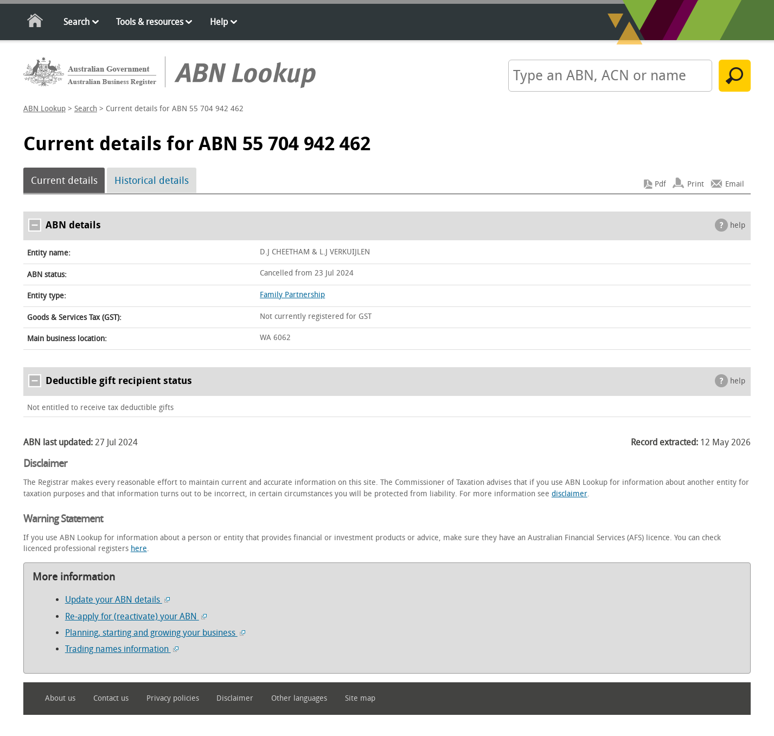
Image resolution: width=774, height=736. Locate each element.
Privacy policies (172, 698)
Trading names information (121, 649)
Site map (360, 698)
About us (60, 698)
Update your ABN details (117, 599)
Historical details (151, 181)
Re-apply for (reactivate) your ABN (136, 616)
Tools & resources (149, 22)
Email (734, 184)
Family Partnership (292, 294)
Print (695, 184)
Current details (64, 181)
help (737, 225)
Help (219, 22)
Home (35, 22)
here (139, 548)
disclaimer (569, 493)
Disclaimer (234, 698)
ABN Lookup (44, 108)
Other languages (299, 698)
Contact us (111, 698)
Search (76, 22)
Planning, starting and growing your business (155, 633)
